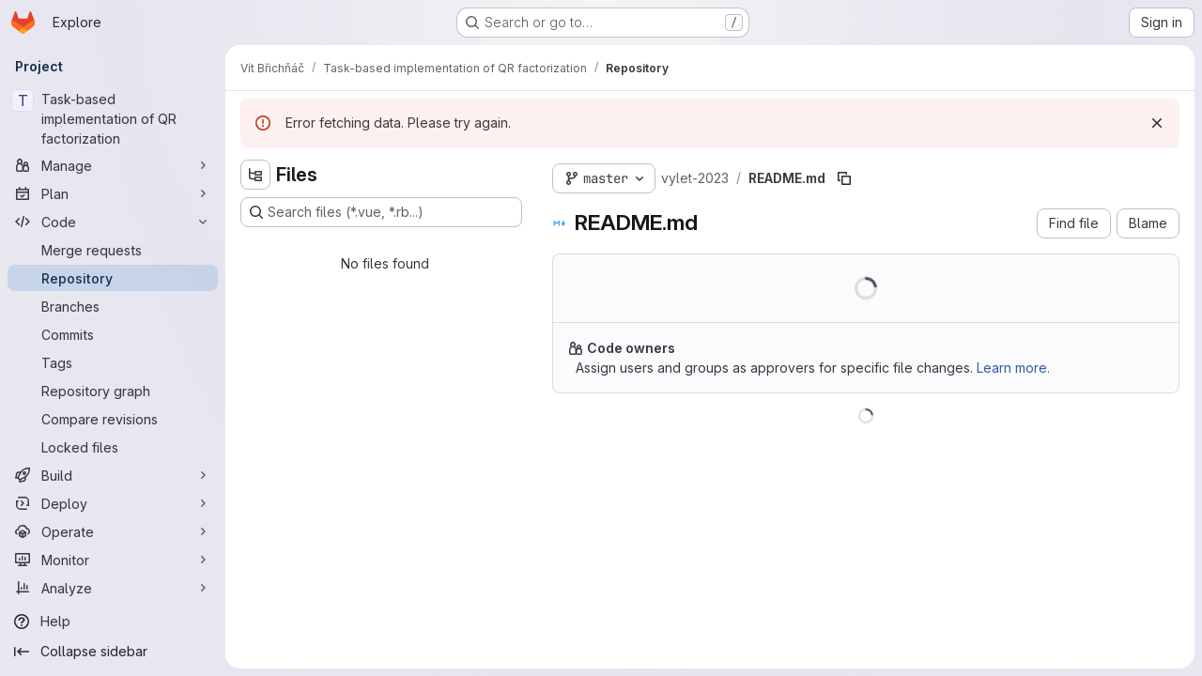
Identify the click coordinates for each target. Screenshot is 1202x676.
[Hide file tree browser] (255, 175)
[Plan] (113, 193)
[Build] (113, 475)
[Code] (113, 221)
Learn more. (1013, 368)
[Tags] (113, 362)
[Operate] (113, 531)
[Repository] (113, 278)
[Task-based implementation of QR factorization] (113, 118)
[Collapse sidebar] (113, 651)
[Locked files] (113, 447)
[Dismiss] (1157, 123)
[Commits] (113, 334)
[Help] (113, 621)
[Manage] (113, 165)
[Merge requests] (113, 250)
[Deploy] (113, 503)
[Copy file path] (844, 178)
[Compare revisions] (113, 419)
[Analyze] (113, 588)
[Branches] (113, 306)
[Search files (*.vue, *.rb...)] (381, 212)
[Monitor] (113, 559)
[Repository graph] (113, 390)
